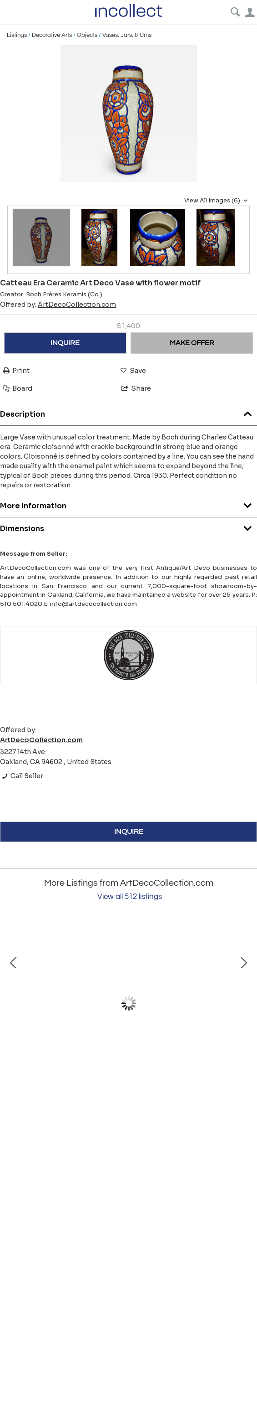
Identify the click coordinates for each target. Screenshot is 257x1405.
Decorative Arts (52, 35)
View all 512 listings (129, 897)
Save (132, 370)
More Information (128, 503)
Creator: (51, 294)
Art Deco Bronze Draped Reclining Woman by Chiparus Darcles (109, 1082)
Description (128, 412)
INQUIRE (65, 342)
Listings (17, 35)
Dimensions (128, 526)
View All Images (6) (217, 200)
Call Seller (21, 776)
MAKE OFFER (192, 342)
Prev (13, 1003)
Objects (87, 35)
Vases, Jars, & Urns (126, 35)
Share (135, 388)
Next (243, 1003)
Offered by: (58, 304)
